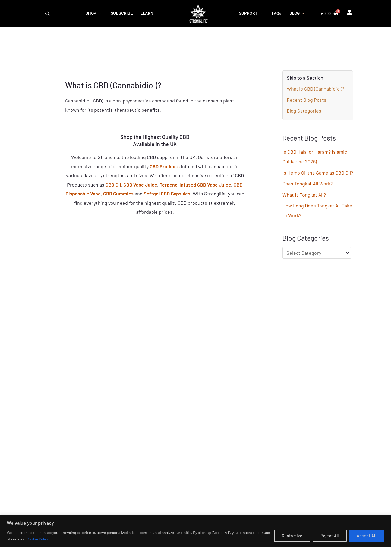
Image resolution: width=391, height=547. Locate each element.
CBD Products (165, 166)
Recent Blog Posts (306, 100)
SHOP (93, 13)
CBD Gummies (118, 194)
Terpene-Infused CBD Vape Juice (195, 185)
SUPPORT (250, 13)
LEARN (149, 13)
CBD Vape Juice (140, 185)
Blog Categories (304, 111)
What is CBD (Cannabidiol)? (315, 89)
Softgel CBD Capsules (167, 194)
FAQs (276, 13)
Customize (292, 535)
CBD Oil (113, 185)
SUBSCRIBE (122, 13)
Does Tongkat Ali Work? (307, 184)
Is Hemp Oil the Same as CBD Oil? (317, 173)
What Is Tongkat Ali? (304, 195)
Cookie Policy (37, 539)
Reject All (329, 535)
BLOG (296, 13)
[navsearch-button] (47, 14)
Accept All (366, 535)
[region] (195, 531)
